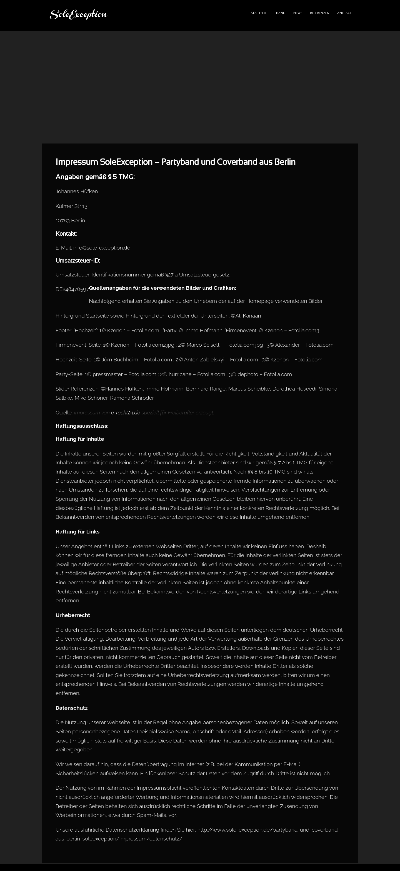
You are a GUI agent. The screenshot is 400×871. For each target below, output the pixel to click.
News (297, 13)
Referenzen (319, 13)
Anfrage (344, 13)
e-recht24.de (125, 412)
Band (281, 13)
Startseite (259, 13)
